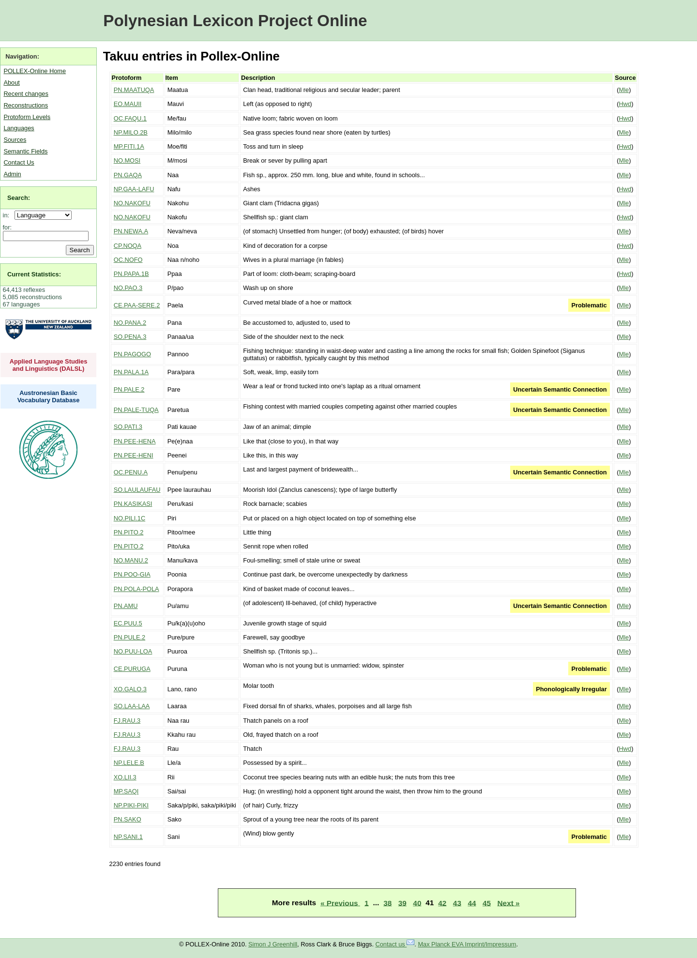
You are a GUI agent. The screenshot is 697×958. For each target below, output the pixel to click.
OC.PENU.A (131, 472)
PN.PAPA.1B (131, 273)
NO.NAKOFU (132, 203)
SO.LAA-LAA (132, 706)
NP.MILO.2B (131, 132)
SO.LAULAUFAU (137, 489)
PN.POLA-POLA (136, 589)
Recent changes (25, 93)
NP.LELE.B (129, 762)
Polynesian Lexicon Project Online (235, 21)
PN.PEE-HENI (133, 455)
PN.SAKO (127, 819)
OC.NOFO (128, 259)
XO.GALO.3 (130, 689)
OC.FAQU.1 (130, 118)
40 (417, 902)
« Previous (340, 902)
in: (8, 215)
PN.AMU (126, 605)
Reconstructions (25, 105)
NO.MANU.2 (131, 560)
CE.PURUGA (132, 668)
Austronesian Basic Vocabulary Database (48, 396)
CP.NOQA (127, 245)
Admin (12, 174)
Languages (18, 128)
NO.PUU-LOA (133, 651)
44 (472, 902)
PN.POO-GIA (132, 574)
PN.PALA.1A (131, 372)
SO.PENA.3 (130, 336)
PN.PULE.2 (129, 637)
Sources (14, 139)
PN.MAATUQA (134, 89)
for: (7, 227)
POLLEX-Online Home (34, 71)
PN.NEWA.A (131, 231)
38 (387, 902)
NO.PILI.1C (129, 518)
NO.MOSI (127, 160)
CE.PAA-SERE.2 (137, 305)
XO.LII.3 (125, 777)
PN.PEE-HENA (135, 441)
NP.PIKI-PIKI (131, 805)
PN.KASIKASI (133, 503)
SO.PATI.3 (128, 426)
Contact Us (18, 162)
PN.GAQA (128, 175)
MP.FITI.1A (129, 146)
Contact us (395, 944)
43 (457, 902)
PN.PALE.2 (129, 389)
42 (442, 902)
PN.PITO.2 (129, 532)
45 (487, 902)
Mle (624, 89)
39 (402, 902)
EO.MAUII (128, 103)
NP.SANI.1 (128, 836)
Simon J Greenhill (272, 944)
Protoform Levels (26, 117)
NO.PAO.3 (128, 287)
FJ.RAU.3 (127, 720)
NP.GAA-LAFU (134, 189)
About (11, 82)
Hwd (625, 103)
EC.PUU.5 (128, 623)
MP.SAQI (126, 791)
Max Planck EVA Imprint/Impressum (467, 944)
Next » (509, 902)
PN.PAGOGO (132, 354)
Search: (18, 197)
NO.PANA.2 (130, 322)
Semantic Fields (25, 151)
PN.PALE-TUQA (136, 409)
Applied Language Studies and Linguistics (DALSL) (49, 365)
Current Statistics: (34, 274)
